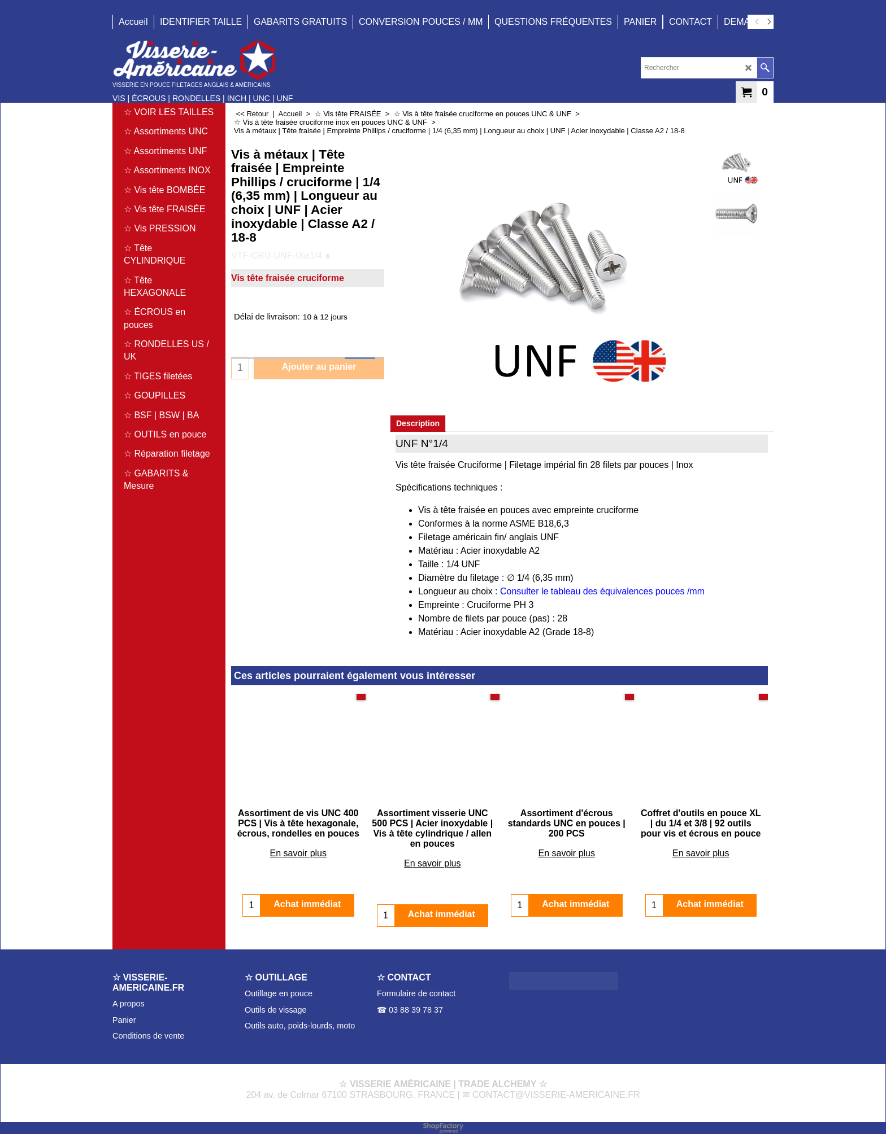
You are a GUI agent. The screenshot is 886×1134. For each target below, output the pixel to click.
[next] (768, 22)
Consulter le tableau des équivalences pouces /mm (602, 591)
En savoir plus (298, 853)
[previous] (757, 22)
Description (418, 423)
